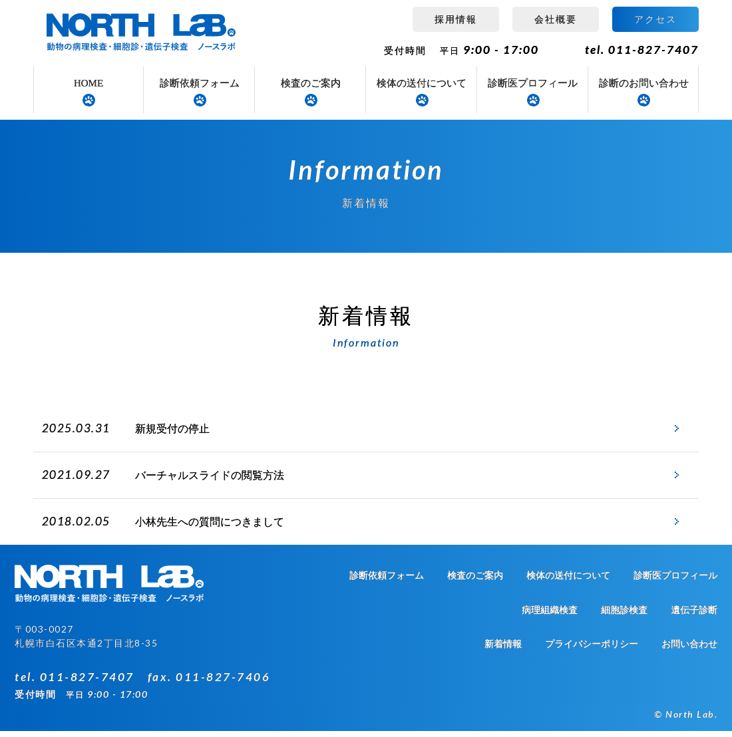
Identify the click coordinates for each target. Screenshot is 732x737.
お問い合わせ (689, 650)
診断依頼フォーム (200, 83)
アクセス (655, 19)
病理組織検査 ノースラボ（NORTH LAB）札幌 (143, 33)
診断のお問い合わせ (644, 83)
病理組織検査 (550, 616)
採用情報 (456, 19)
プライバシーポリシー (591, 650)
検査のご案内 (311, 83)
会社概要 (555, 19)
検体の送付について (421, 83)
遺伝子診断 (694, 616)
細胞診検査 (624, 616)
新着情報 (503, 650)
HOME (88, 83)
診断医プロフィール (533, 83)
